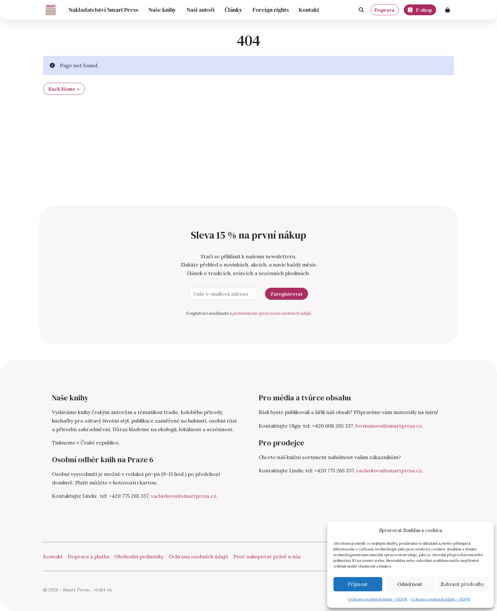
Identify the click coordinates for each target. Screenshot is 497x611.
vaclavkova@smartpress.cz (183, 496)
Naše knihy (162, 10)
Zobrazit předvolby (462, 584)
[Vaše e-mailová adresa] (223, 294)
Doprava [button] (385, 9)
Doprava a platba (88, 556)
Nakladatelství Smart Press (103, 10)
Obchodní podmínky (139, 556)
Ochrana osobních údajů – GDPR (377, 599)
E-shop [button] (420, 8)
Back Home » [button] (64, 88)
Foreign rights (271, 10)
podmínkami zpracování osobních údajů (271, 313)
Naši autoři (200, 10)
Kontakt (309, 10)
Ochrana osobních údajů (198, 556)
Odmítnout (409, 584)
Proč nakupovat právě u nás (267, 556)
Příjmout (358, 584)
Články (233, 10)
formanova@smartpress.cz (388, 426)
